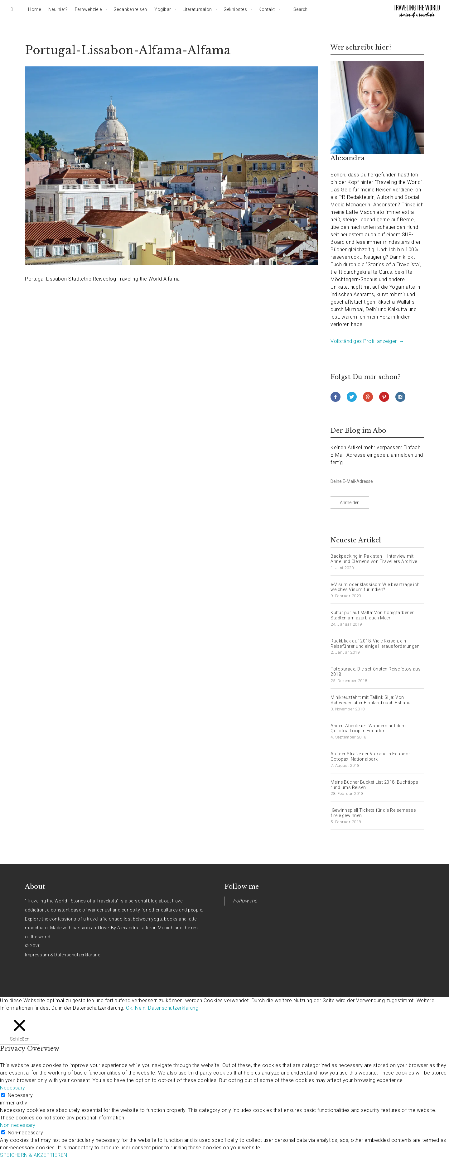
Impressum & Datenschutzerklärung (62, 954)
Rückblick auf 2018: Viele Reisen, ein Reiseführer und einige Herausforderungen (375, 643)
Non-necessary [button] (18, 1125)
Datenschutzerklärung (173, 1008)
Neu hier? (58, 9)
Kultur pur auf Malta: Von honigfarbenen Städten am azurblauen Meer (373, 615)
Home (34, 9)
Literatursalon (197, 9)
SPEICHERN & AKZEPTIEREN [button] (33, 1155)
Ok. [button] (130, 1008)
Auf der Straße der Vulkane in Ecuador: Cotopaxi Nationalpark (371, 756)
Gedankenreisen (130, 9)
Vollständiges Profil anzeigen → (367, 341)
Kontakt (266, 9)
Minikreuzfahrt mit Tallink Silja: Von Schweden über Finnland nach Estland (371, 700)
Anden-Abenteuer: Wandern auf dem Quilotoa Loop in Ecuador (368, 728)
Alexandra (348, 158)
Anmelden (350, 502)
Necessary (20, 1095)
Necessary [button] (12, 1088)
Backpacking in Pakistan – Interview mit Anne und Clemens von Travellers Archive (374, 559)
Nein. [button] (141, 1008)
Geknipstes (235, 9)
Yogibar (162, 9)
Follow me (241, 886)
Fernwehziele (88, 9)
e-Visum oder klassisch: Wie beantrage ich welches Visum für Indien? (375, 587)
